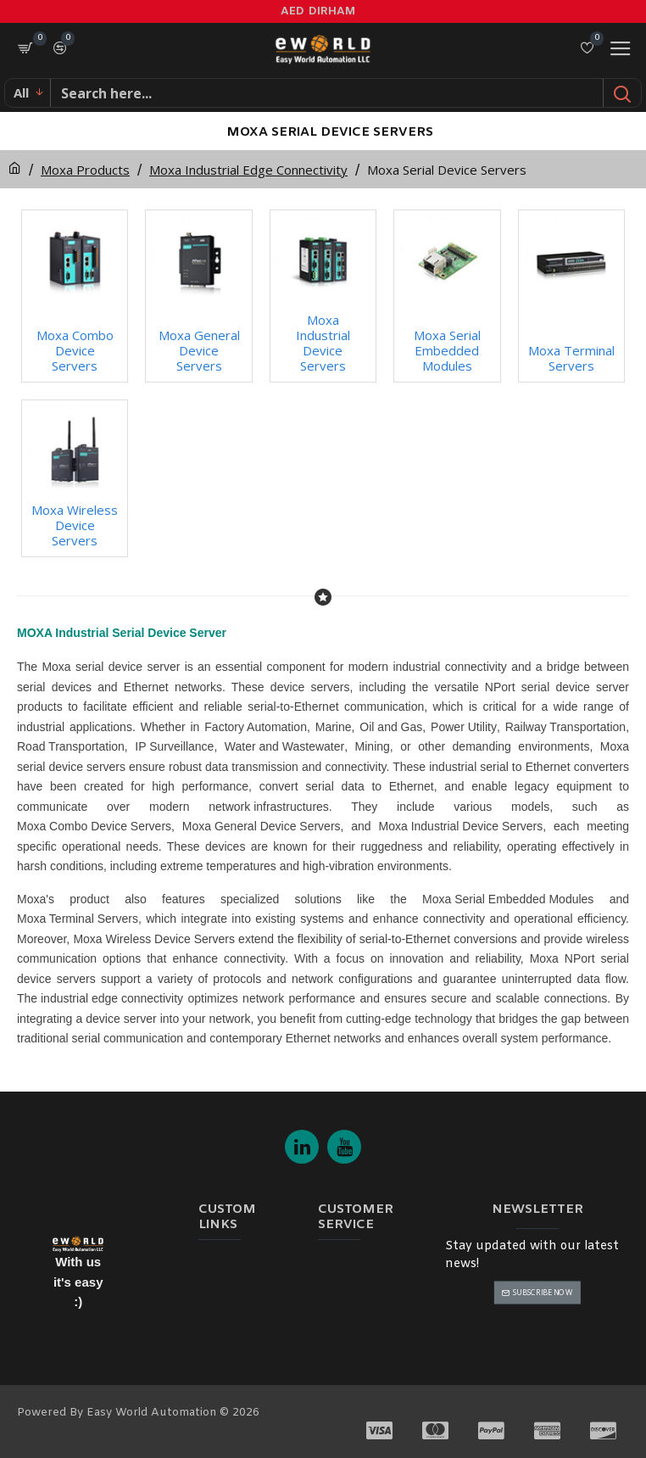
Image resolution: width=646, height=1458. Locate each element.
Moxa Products (85, 169)
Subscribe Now (543, 1292)
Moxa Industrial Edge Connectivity (248, 169)
